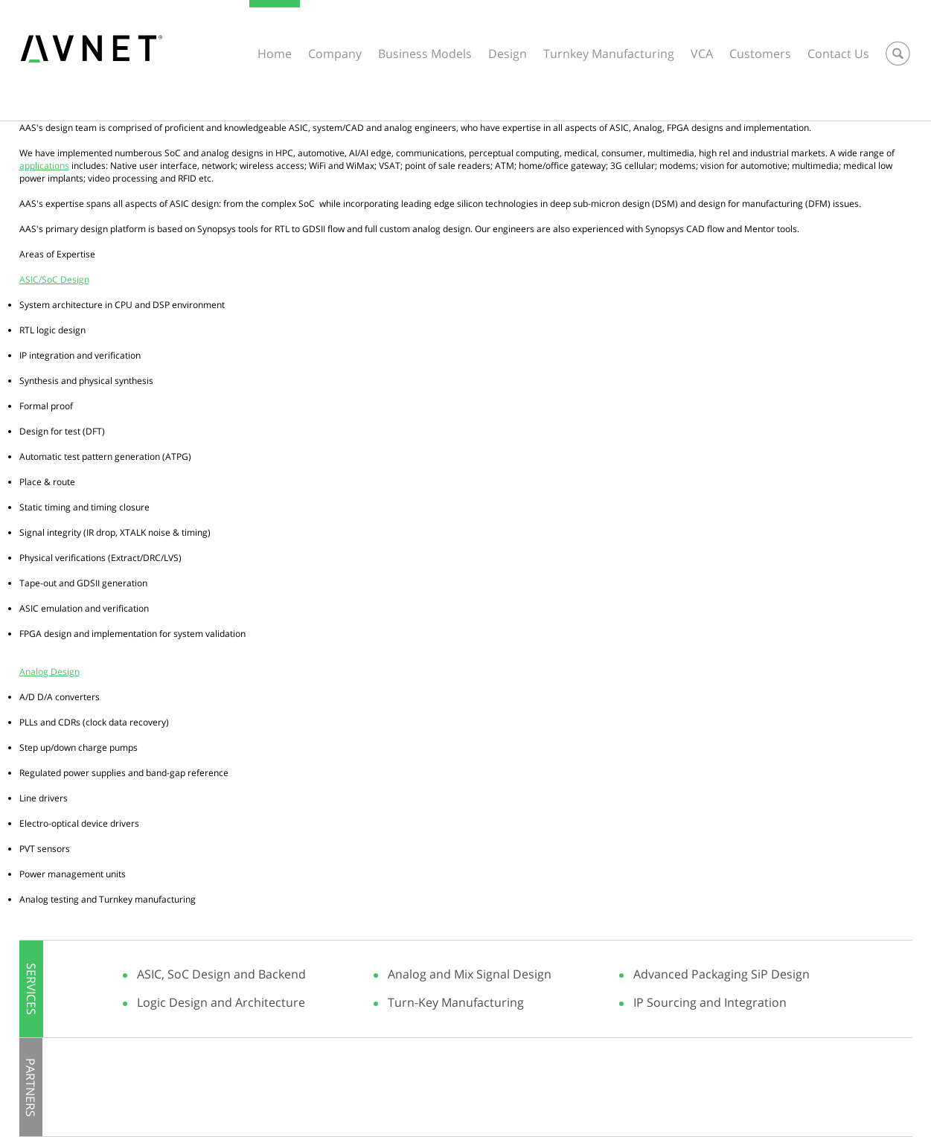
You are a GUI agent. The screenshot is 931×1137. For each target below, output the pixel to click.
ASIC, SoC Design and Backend (221, 974)
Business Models (425, 53)
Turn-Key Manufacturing (456, 1002)
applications (44, 165)
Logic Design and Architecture (221, 1002)
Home (274, 53)
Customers (760, 53)
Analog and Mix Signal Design (469, 974)
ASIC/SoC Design (54, 279)
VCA (702, 53)
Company (335, 53)
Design (507, 53)
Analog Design (49, 671)
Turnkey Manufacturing (608, 53)
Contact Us (838, 53)
